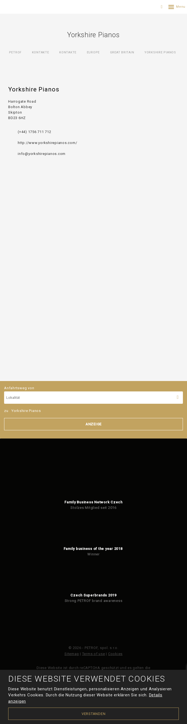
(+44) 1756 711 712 (34, 132)
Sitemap (71, 654)
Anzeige (93, 424)
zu (22, 411)
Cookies (115, 654)
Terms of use (93, 654)
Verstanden (94, 714)
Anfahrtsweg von (93, 395)
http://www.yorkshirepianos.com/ (47, 143)
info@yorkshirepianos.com (42, 154)
